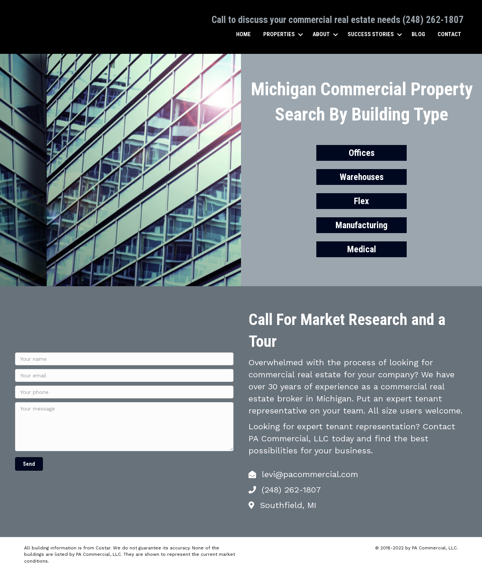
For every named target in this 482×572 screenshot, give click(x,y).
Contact (449, 34)
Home (243, 34)
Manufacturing (361, 225)
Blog (418, 34)
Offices (362, 152)
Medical (361, 249)
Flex (361, 200)
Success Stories (370, 34)
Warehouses (362, 176)
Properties (278, 34)
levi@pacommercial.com (310, 474)
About (320, 34)
